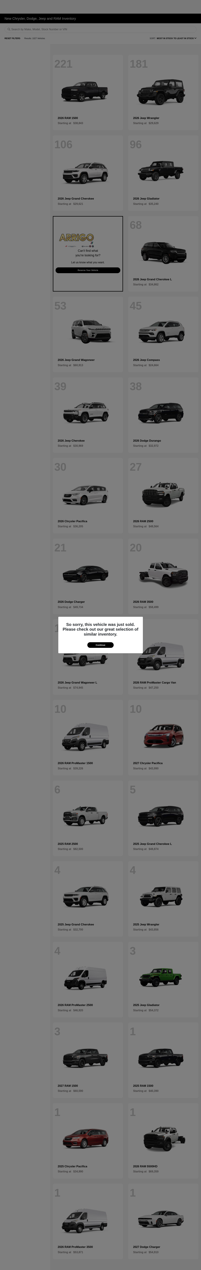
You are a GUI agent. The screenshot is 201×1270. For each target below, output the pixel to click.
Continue (100, 645)
